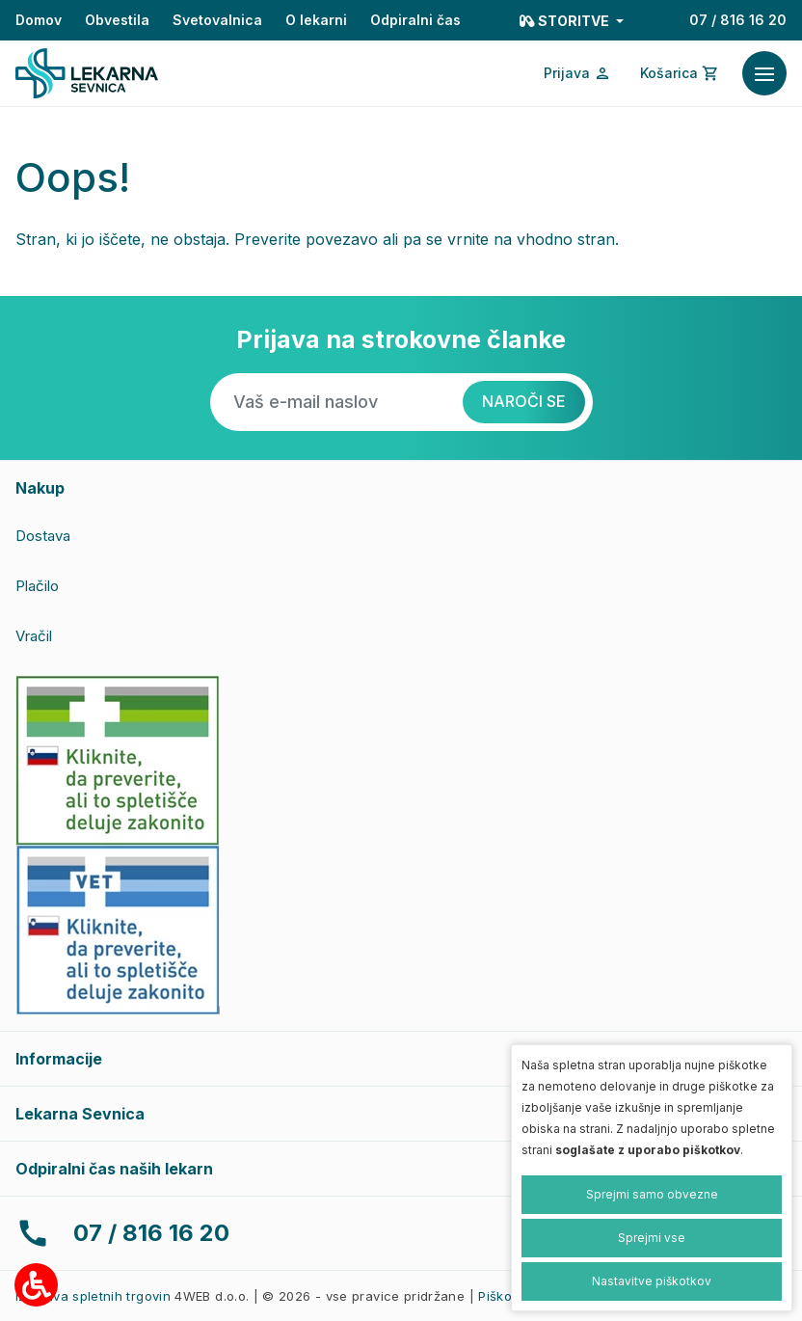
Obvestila (117, 20)
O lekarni (316, 20)
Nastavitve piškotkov (651, 1281)
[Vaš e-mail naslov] (336, 402)
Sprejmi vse (651, 1237)
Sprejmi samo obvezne (652, 1194)
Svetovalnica (217, 20)
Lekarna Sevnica (80, 1113)
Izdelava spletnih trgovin (93, 1296)
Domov (38, 20)
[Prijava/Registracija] (577, 73)
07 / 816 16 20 (738, 20)
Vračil (33, 636)
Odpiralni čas (415, 20)
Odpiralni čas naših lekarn (114, 1168)
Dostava (42, 535)
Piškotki (502, 1296)
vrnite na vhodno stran (531, 239)
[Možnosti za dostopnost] (36, 1285)
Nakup (40, 488)
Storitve (566, 21)
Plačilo (37, 586)
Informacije (58, 1058)
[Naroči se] (524, 402)
